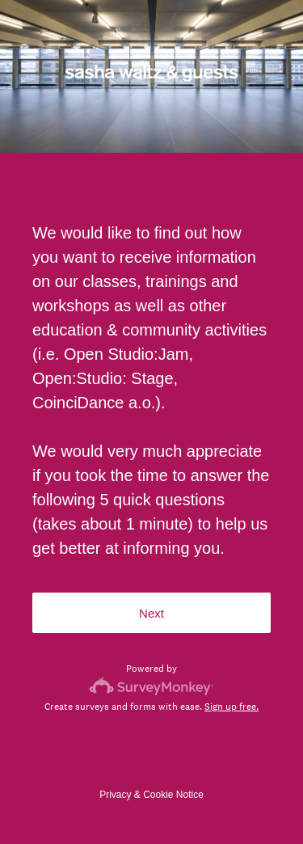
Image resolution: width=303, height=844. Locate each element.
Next (151, 613)
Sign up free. (231, 706)
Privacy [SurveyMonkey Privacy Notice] (115, 794)
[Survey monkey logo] (151, 686)
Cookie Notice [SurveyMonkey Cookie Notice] (173, 794)
